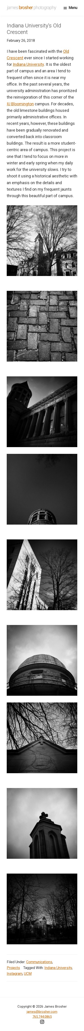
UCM (28, 973)
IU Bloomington (20, 104)
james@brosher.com (42, 1012)
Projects (13, 968)
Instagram (14, 973)
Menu (73, 8)
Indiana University (28, 64)
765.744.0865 (42, 1017)
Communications (39, 962)
